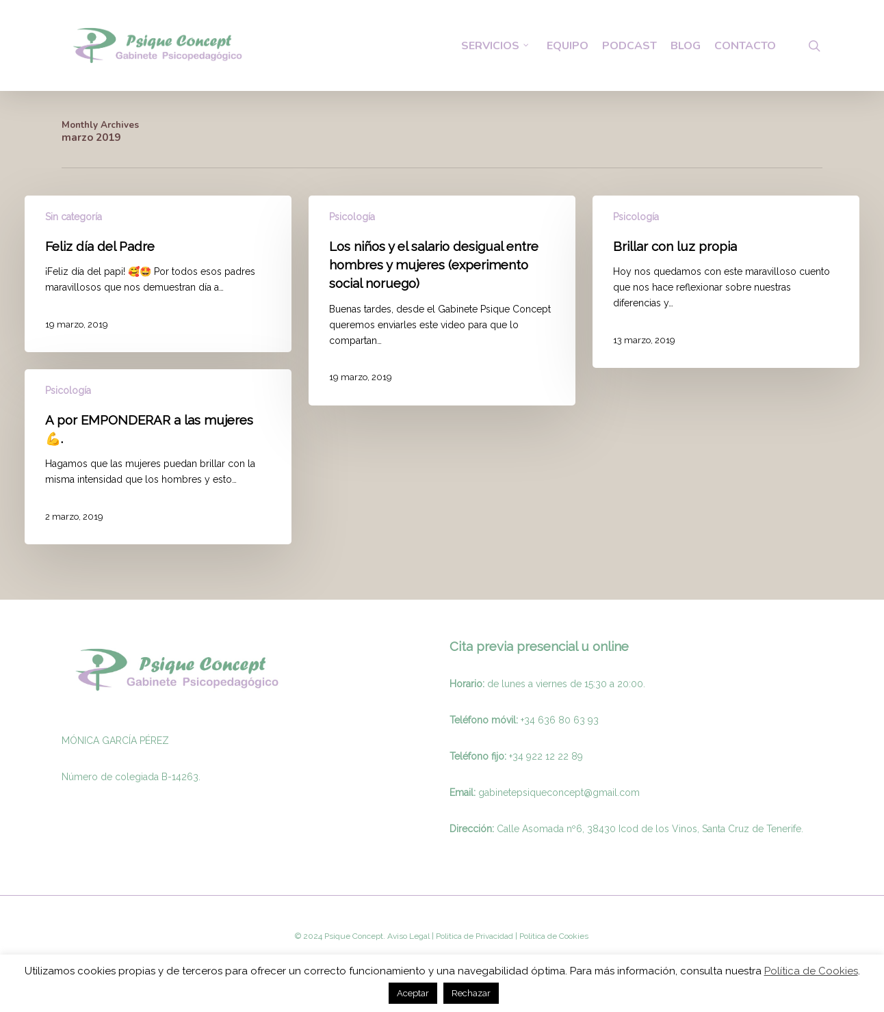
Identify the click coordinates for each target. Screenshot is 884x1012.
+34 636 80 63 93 (560, 720)
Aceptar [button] (413, 993)
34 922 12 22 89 (547, 756)
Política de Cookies (811, 971)
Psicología (352, 216)
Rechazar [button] (471, 993)
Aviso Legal (408, 936)
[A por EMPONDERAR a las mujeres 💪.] (158, 456)
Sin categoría (73, 216)
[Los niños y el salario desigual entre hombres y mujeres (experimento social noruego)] (442, 300)
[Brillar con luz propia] (726, 282)
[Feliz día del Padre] (158, 274)
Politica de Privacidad (473, 936)
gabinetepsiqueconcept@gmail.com (559, 792)
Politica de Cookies (552, 936)
